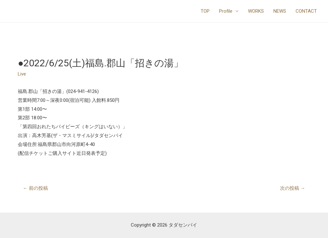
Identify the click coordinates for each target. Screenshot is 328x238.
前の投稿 (35, 188)
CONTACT (306, 11)
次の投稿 (292, 188)
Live (22, 74)
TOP (205, 11)
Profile (225, 11)
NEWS (279, 11)
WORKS (256, 11)
